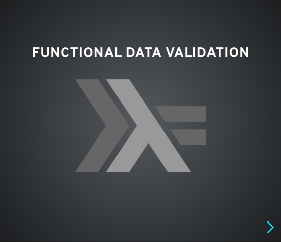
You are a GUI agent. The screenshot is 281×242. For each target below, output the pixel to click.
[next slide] (269, 227)
